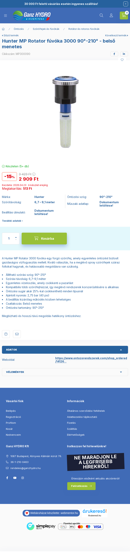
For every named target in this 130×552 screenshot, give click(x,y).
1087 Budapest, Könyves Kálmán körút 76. (36, 456)
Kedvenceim (13, 434)
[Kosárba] (44, 238)
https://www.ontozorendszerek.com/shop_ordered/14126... (91, 359)
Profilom (11, 422)
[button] (65, 111)
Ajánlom (17, 334)
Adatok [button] (11, 349)
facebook (7, 478)
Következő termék (116, 35)
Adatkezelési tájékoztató (82, 416)
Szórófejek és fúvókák (46, 28)
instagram (23, 478)
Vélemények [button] (15, 372)
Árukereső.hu (94, 515)
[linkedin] (124, 54)
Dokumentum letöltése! (109, 204)
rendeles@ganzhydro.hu (25, 468)
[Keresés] (101, 15)
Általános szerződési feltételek (86, 410)
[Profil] (111, 15)
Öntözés (19, 28)
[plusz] (16, 236)
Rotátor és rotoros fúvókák (84, 28)
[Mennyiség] (8, 238)
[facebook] (114, 54)
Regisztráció (13, 416)
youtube (15, 478)
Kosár (9, 428)
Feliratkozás (79, 485)
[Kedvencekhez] (122, 59)
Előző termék (11, 35)
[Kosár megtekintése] (124, 15)
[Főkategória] (3, 29)
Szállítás (72, 428)
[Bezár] (125, 4)
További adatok (11, 220)
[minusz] (16, 241)
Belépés (11, 410)
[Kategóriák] (5, 15)
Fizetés (71, 422)
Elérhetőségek (76, 434)
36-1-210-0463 (19, 462)
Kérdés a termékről (6, 334)
